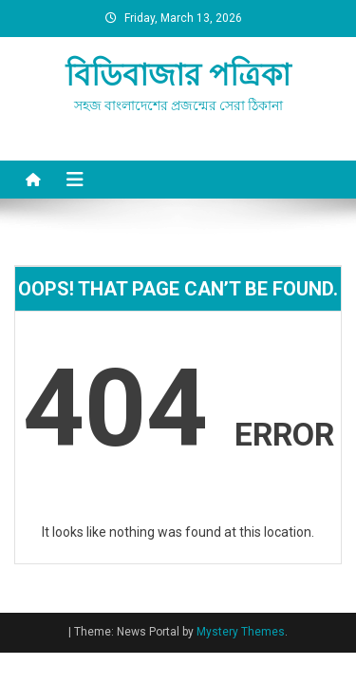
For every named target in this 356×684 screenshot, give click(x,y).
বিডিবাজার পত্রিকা (178, 75)
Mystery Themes (241, 631)
